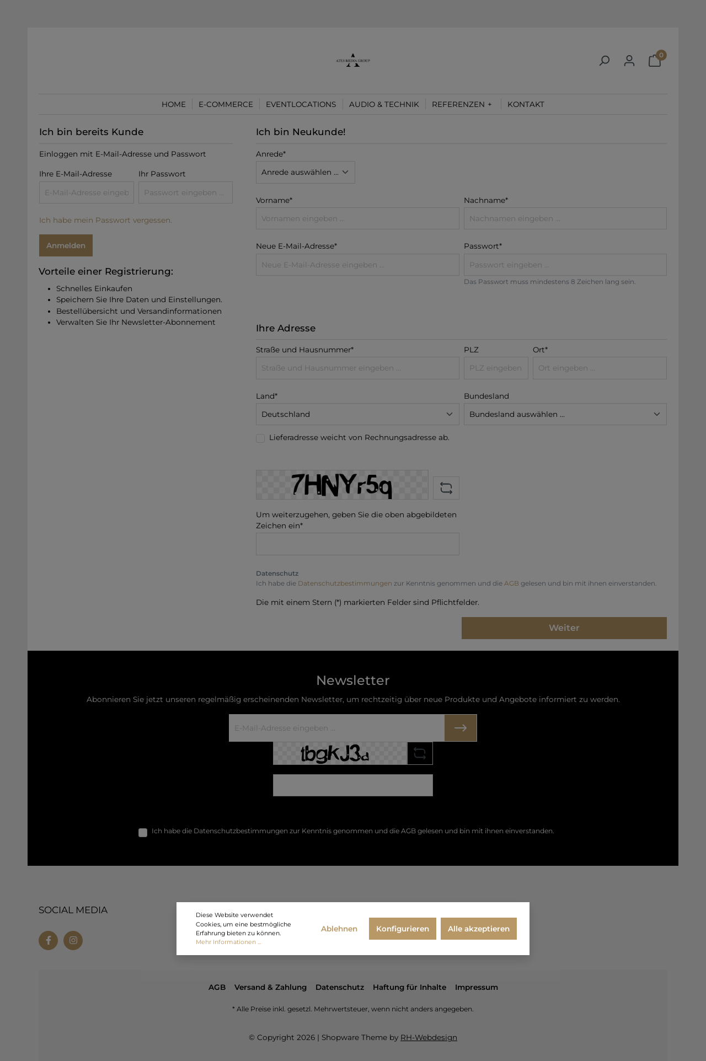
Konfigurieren (402, 928)
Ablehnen (339, 928)
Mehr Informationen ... (228, 942)
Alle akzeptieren (479, 928)
